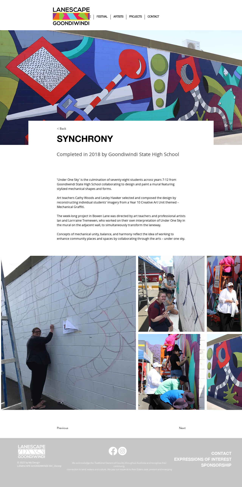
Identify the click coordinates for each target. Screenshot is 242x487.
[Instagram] (122, 451)
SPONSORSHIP (216, 465)
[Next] (172, 428)
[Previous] (72, 428)
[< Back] (69, 128)
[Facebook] (113, 451)
